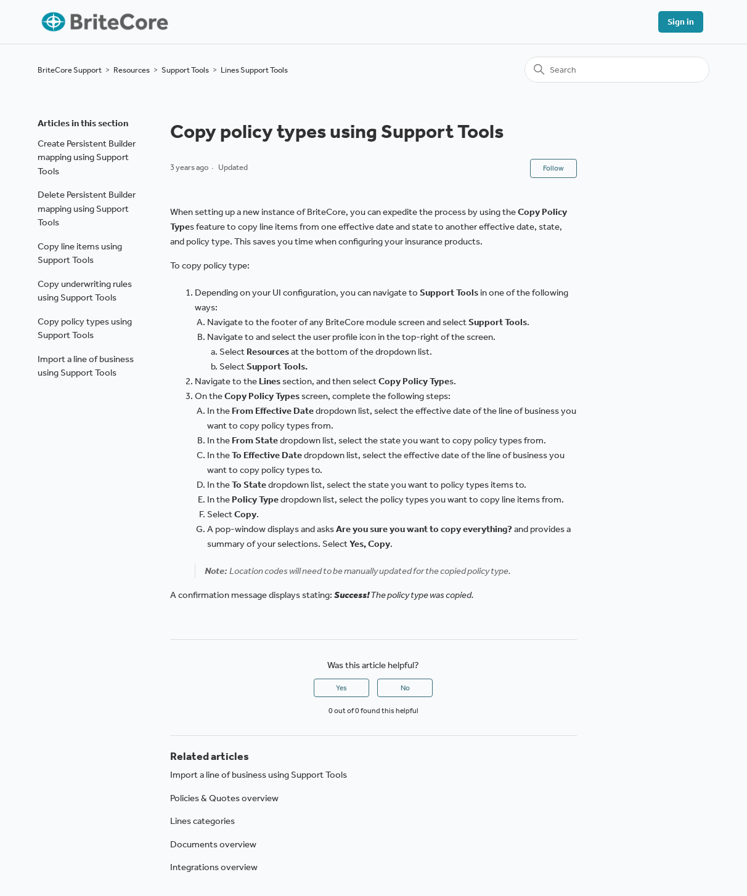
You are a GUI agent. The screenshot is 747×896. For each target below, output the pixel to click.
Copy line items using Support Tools (80, 253)
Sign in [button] (680, 22)
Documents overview (213, 844)
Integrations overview (214, 867)
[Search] (617, 69)
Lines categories (202, 820)
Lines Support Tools (254, 70)
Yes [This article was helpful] (341, 688)
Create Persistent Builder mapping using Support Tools (87, 157)
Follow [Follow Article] (553, 168)
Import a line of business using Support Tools (86, 366)
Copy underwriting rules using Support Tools (85, 291)
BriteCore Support (70, 70)
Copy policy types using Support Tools (85, 328)
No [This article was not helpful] (405, 688)
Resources (131, 70)
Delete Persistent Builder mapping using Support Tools (87, 208)
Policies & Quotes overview (224, 798)
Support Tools (185, 70)
